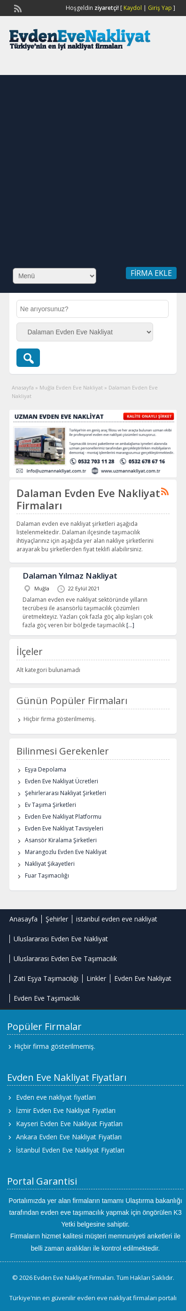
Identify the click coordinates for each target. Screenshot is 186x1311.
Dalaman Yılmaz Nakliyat (70, 575)
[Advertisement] (89, 164)
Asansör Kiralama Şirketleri (61, 840)
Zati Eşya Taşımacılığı (46, 978)
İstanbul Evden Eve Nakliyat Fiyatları (70, 1149)
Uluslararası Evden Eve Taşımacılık (65, 958)
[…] (130, 625)
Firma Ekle (151, 273)
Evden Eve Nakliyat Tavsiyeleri (64, 828)
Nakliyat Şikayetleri (50, 864)
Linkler (96, 978)
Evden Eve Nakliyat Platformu (63, 817)
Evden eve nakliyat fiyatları (56, 1097)
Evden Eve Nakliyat (142, 978)
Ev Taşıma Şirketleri (50, 805)
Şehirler (57, 918)
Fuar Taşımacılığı (47, 875)
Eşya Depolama (45, 769)
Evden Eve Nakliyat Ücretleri (61, 781)
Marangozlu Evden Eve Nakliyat (66, 852)
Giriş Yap (160, 8)
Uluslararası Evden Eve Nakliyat (61, 938)
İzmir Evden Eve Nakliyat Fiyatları (66, 1110)
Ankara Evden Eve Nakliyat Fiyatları (69, 1136)
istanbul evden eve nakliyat (116, 918)
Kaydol (133, 8)
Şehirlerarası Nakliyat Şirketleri (65, 793)
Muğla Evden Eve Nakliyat (71, 387)
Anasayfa (23, 387)
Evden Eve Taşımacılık (47, 998)
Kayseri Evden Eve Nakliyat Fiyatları (69, 1123)
